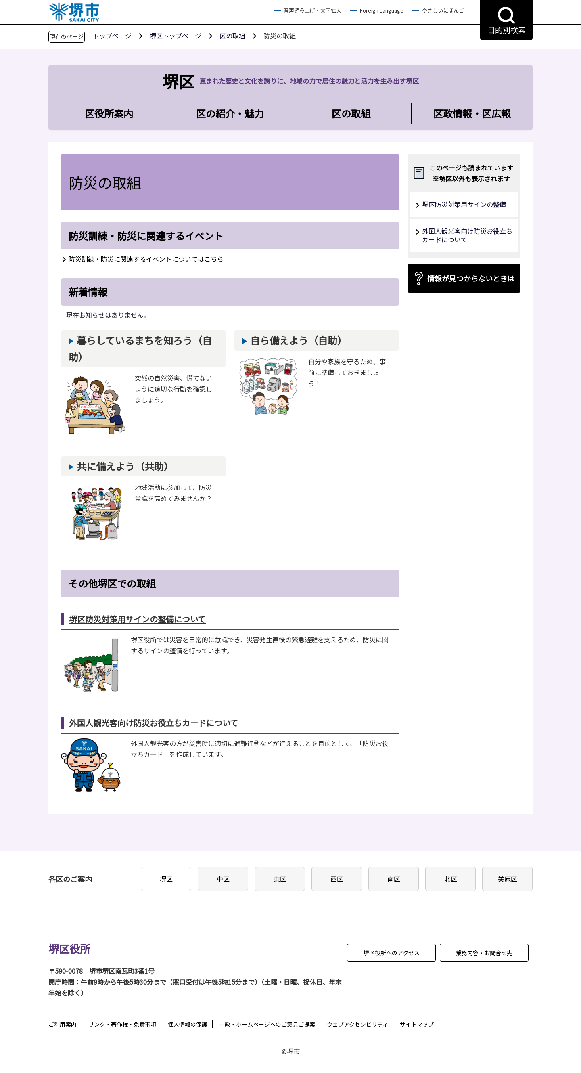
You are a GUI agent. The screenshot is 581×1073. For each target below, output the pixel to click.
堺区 (166, 879)
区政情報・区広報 (472, 113)
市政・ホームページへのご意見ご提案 (267, 1024)
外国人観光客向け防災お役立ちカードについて (153, 723)
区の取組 (232, 35)
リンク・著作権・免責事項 (122, 1024)
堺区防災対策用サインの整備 (464, 204)
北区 (450, 879)
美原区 (507, 879)
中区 (223, 879)
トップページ (112, 35)
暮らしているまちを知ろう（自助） (140, 348)
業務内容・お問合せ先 (484, 953)
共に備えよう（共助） (125, 466)
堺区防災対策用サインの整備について (137, 619)
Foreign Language (381, 10)
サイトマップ (417, 1024)
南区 (393, 879)
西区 (336, 879)
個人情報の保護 (187, 1024)
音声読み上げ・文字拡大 (312, 10)
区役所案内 (109, 113)
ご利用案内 (62, 1024)
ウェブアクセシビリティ (357, 1024)
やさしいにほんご (443, 10)
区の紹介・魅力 (230, 113)
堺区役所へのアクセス (392, 953)
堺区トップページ (175, 35)
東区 (280, 879)
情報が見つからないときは (470, 278)
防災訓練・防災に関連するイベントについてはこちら (146, 259)
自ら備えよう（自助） (298, 340)
